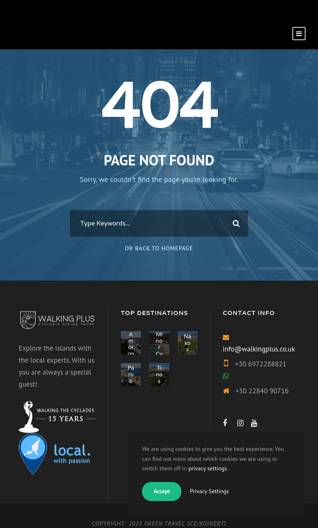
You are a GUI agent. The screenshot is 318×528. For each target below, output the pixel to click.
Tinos (159, 374)
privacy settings (207, 468)
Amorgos (131, 347)
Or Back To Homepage (159, 248)
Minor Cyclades (159, 354)
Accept (162, 491)
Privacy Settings (209, 491)
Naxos (187, 343)
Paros (131, 374)
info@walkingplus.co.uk (259, 349)
